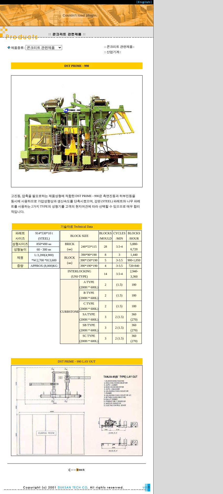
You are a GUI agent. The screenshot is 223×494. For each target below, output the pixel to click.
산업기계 (113, 52)
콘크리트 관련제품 (120, 47)
